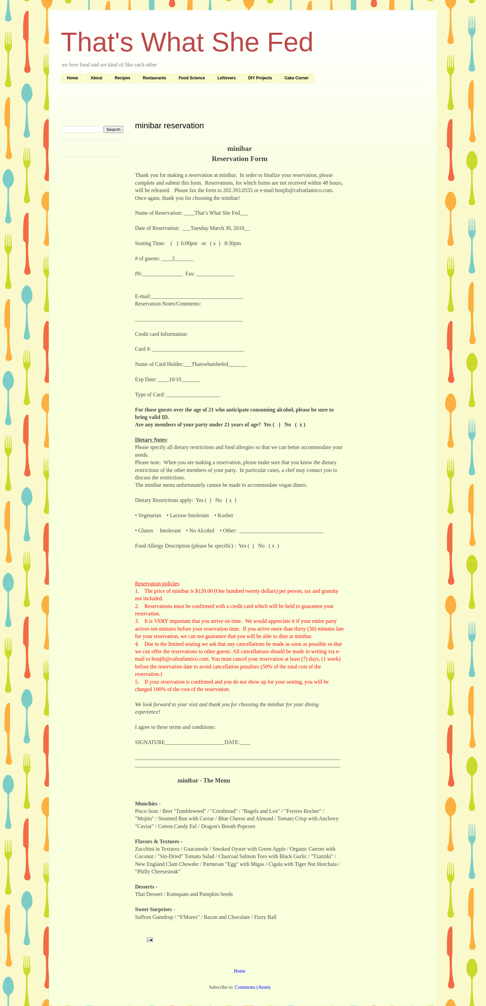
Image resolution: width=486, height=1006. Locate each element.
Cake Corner (296, 78)
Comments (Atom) (252, 987)
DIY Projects (260, 78)
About (96, 78)
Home (72, 78)
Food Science (192, 78)
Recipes (122, 78)
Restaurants (154, 78)
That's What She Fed (187, 42)
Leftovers (226, 78)
